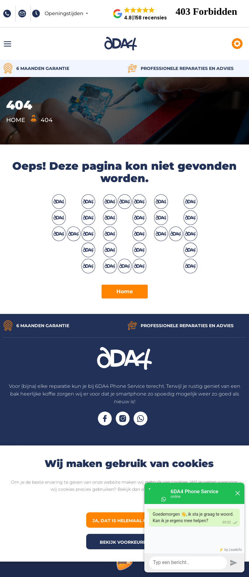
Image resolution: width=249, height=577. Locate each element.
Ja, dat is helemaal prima (126, 520)
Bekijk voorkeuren (124, 542)
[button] (142, 13)
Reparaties (237, 43)
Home (124, 291)
